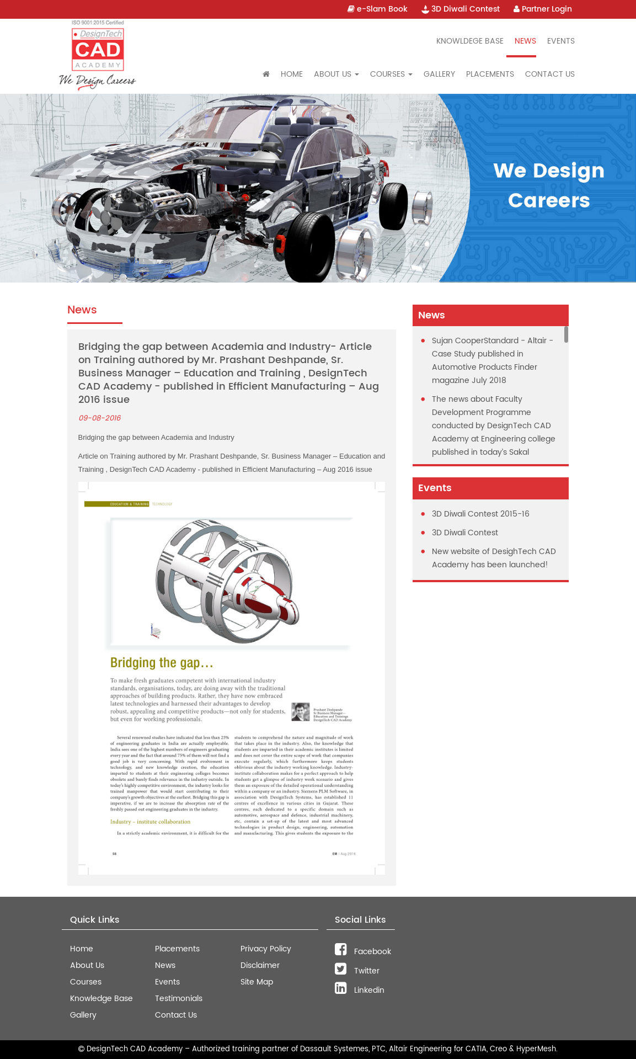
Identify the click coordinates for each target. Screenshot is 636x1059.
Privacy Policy (265, 949)
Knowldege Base (470, 41)
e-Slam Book (378, 9)
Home (292, 74)
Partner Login (543, 9)
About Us (87, 965)
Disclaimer (260, 965)
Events (561, 41)
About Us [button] (336, 74)
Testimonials (178, 998)
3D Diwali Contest (460, 9)
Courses (85, 982)
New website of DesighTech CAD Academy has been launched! (494, 558)
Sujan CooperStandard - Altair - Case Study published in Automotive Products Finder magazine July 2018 (492, 360)
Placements (490, 74)
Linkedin (359, 990)
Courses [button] (391, 74)
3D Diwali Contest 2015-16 (481, 514)
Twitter (357, 971)
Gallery (439, 74)
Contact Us (550, 74)
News (525, 41)
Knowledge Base (101, 998)
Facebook (363, 951)
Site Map (256, 982)
